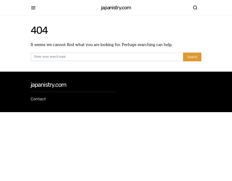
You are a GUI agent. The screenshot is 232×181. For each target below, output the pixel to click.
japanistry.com (116, 8)
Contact (38, 99)
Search (192, 57)
